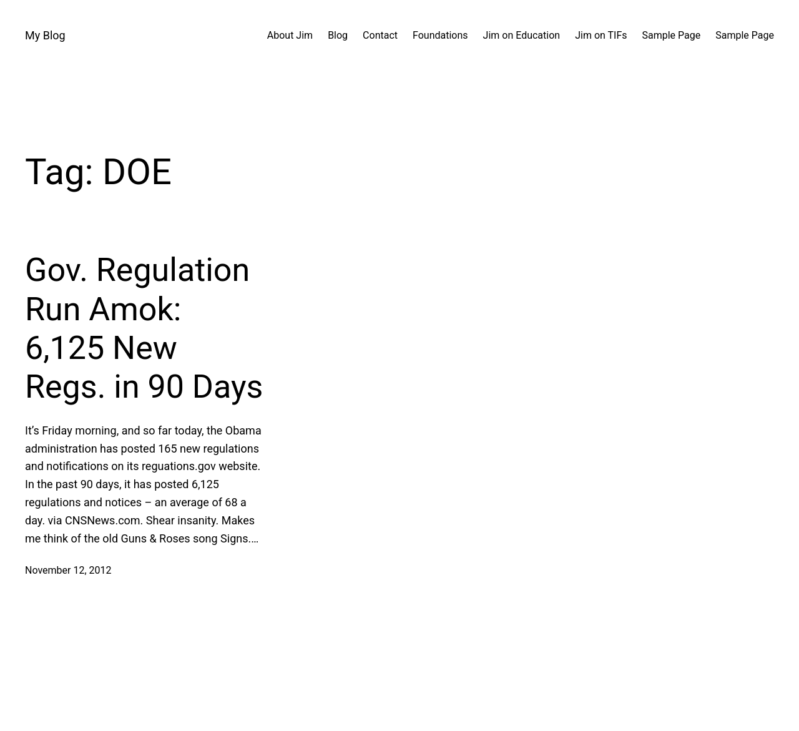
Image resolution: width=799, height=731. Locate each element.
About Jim (290, 35)
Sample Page (671, 35)
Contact (380, 35)
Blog (338, 35)
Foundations (440, 35)
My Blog (45, 35)
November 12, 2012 (68, 570)
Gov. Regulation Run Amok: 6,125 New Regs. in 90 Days (144, 328)
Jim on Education (522, 35)
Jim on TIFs (601, 35)
